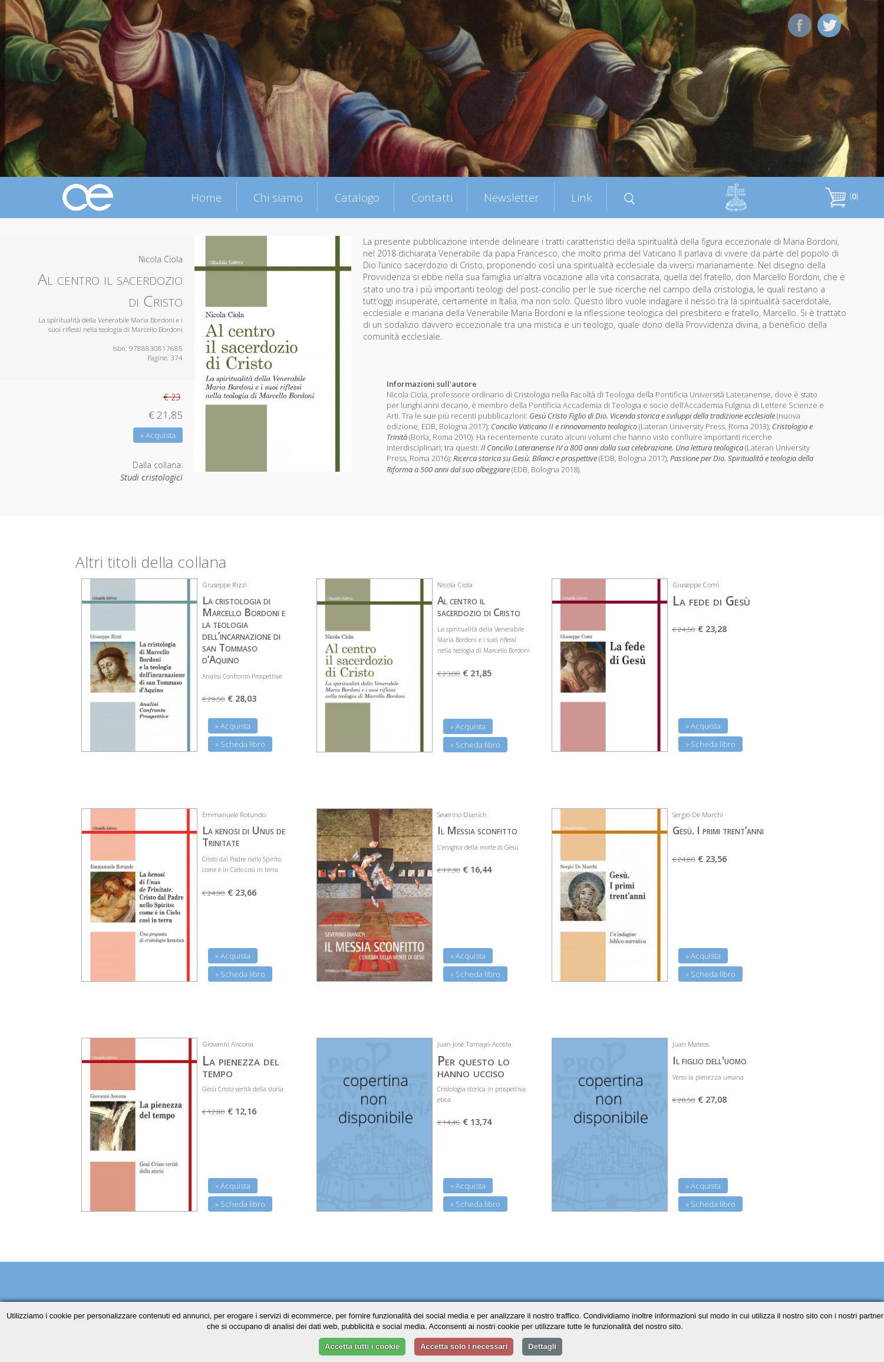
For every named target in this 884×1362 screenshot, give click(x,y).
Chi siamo (278, 197)
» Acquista (158, 435)
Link (581, 197)
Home (206, 197)
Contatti (432, 197)
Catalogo (357, 197)
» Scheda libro (240, 744)
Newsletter (511, 197)
